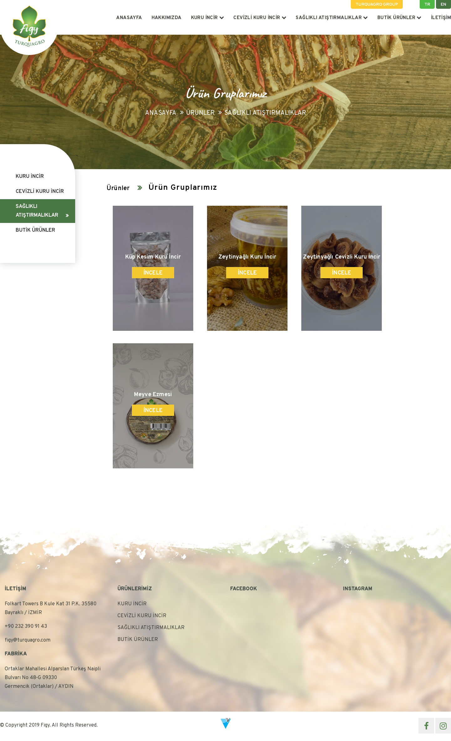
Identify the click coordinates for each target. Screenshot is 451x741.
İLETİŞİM (441, 18)
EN (443, 4)
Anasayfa (160, 113)
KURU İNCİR (207, 18)
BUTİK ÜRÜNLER (399, 18)
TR (427, 4)
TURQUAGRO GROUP (376, 4)
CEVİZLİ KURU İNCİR (259, 18)
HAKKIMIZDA (167, 18)
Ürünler (200, 113)
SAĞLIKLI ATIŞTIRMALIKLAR (332, 18)
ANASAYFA (129, 18)
